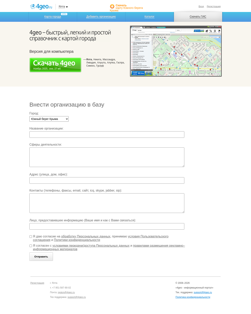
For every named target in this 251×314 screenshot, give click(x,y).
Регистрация (214, 6)
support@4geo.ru (77, 297)
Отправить (41, 256)
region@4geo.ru (66, 292)
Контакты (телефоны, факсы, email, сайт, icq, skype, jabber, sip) (75, 190)
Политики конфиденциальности (77, 240)
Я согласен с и (109, 247)
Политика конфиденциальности (193, 297)
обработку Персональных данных (85, 236)
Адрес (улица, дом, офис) (48, 174)
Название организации (46, 128)
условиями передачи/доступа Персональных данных (90, 245)
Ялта (62, 6)
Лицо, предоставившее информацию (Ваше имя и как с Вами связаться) (82, 220)
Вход (201, 6)
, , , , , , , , (105, 62)
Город (33, 113)
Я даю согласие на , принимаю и (100, 238)
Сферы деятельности (45, 144)
